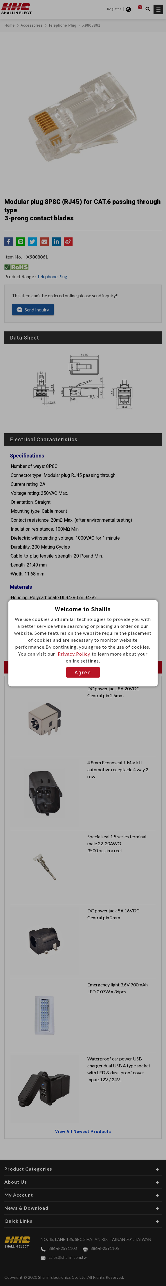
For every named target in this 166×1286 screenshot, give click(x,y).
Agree (83, 672)
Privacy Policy (74, 653)
